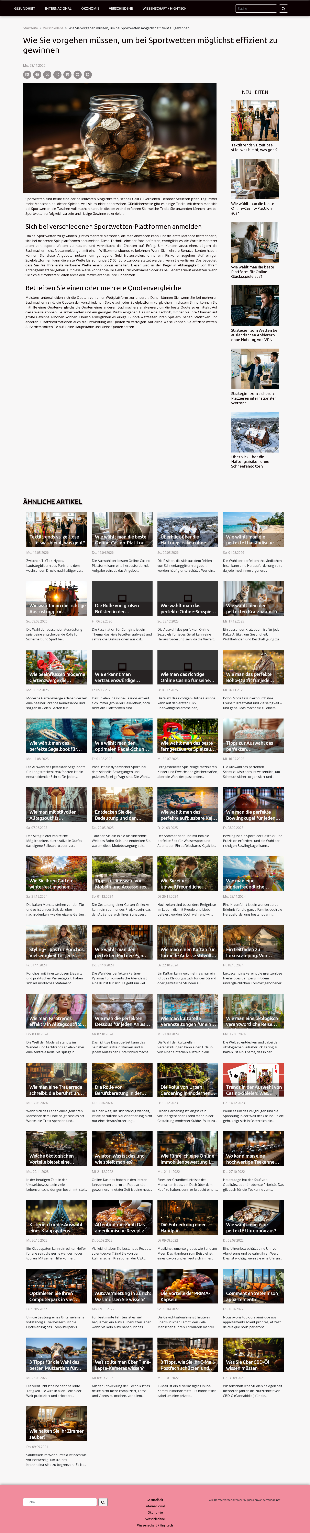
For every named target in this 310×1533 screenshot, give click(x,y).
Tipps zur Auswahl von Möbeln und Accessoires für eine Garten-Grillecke (121, 886)
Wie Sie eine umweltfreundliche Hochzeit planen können (186, 886)
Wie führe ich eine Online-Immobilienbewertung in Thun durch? (188, 1162)
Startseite (30, 28)
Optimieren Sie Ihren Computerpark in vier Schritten (51, 1299)
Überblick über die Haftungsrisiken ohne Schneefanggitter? (250, 461)
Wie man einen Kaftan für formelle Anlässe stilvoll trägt (187, 955)
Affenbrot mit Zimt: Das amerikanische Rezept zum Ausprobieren (123, 1230)
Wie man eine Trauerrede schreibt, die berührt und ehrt (55, 1093)
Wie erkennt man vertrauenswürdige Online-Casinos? (115, 680)
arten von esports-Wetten (46, 245)
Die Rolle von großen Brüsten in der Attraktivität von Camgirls (122, 611)
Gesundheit (24, 8)
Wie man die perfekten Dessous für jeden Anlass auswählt (121, 1024)
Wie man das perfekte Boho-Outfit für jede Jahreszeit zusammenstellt (254, 680)
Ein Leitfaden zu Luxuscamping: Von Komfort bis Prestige (247, 955)
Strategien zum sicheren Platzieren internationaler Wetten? (253, 398)
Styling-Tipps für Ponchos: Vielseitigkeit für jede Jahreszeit (57, 955)
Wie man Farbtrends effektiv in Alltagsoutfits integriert (55, 1024)
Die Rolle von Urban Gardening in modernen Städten (185, 1093)
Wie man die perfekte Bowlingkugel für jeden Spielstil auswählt (250, 818)
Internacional (58, 8)
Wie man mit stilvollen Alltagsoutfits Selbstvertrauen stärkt (53, 818)
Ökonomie (90, 8)
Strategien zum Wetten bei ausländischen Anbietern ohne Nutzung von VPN (254, 335)
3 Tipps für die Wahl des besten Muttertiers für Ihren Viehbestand (54, 1368)
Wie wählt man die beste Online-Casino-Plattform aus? (253, 208)
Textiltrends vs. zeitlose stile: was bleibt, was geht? (254, 147)
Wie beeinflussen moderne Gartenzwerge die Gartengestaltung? (57, 680)
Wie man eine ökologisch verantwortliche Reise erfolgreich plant (252, 1024)
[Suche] (256, 8)
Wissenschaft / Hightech (165, 8)
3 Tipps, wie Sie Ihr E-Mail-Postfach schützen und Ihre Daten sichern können (188, 1368)
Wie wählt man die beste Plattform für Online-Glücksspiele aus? (252, 272)
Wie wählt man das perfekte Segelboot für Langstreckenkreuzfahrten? (58, 749)
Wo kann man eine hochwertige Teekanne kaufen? (250, 1162)
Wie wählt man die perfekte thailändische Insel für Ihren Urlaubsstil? (254, 543)
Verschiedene (121, 8)
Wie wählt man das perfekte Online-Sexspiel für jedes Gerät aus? (186, 611)
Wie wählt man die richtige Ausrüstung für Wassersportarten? (57, 611)
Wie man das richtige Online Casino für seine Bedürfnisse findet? (185, 680)
